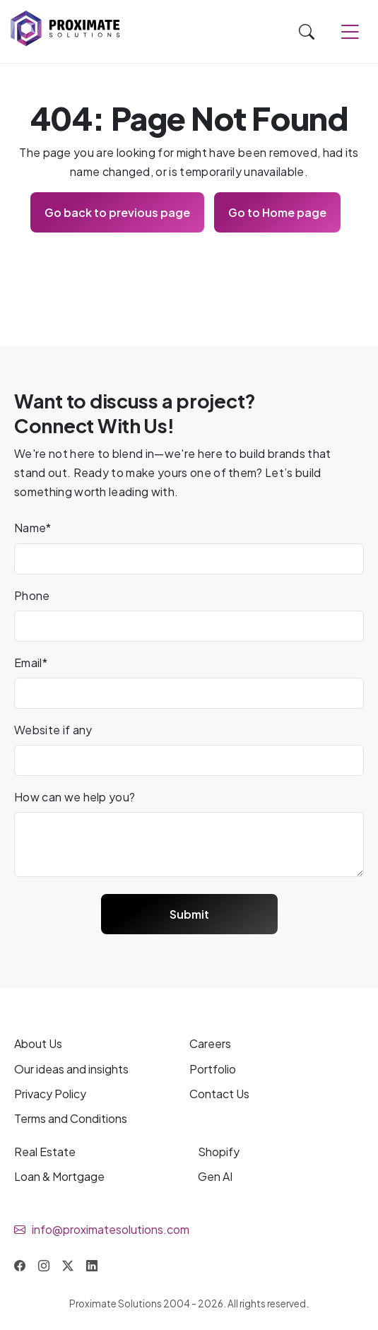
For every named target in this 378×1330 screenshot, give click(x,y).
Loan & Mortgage (59, 1176)
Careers (210, 1043)
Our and (71, 1068)
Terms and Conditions (70, 1118)
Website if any (53, 729)
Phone (32, 595)
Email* (30, 662)
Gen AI (215, 1176)
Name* (33, 527)
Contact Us (219, 1093)
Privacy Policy (50, 1093)
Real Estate (45, 1151)
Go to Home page (277, 212)
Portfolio (212, 1068)
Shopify (219, 1151)
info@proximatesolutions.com (110, 1229)
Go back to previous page (117, 212)
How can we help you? (74, 796)
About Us (38, 1043)
